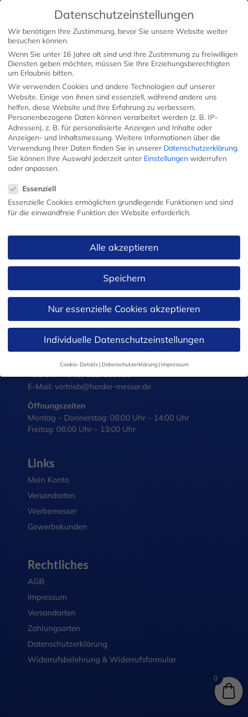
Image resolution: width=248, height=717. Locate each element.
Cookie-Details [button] (79, 364)
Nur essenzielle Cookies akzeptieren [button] (124, 308)
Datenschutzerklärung (200, 148)
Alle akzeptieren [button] (124, 247)
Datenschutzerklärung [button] (129, 364)
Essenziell (36, 188)
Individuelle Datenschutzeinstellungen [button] (124, 339)
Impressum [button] (175, 364)
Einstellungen (166, 158)
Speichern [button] (124, 277)
